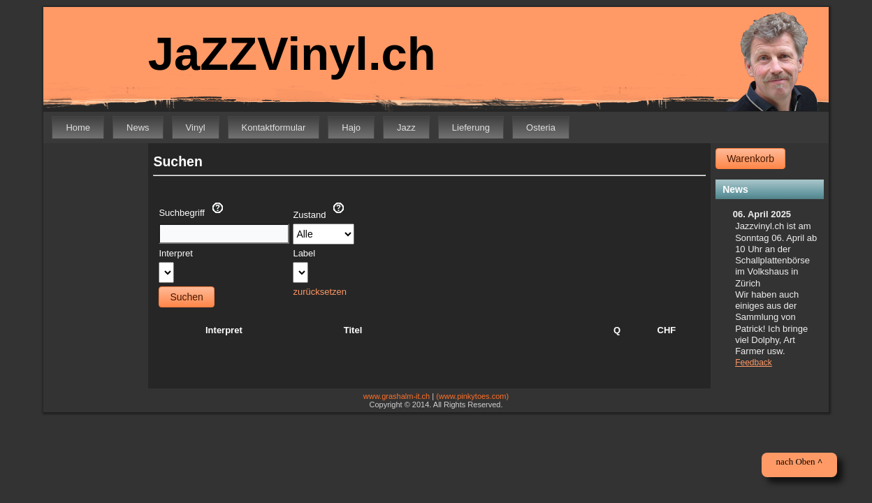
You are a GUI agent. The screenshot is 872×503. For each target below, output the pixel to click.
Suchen (186, 296)
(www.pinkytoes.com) (472, 396)
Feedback (753, 362)
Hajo (351, 127)
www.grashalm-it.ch (396, 396)
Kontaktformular (274, 127)
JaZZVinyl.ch (282, 54)
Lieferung (471, 127)
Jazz (406, 127)
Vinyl (195, 127)
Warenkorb (750, 158)
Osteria (540, 127)
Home (78, 127)
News (138, 127)
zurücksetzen (320, 291)
